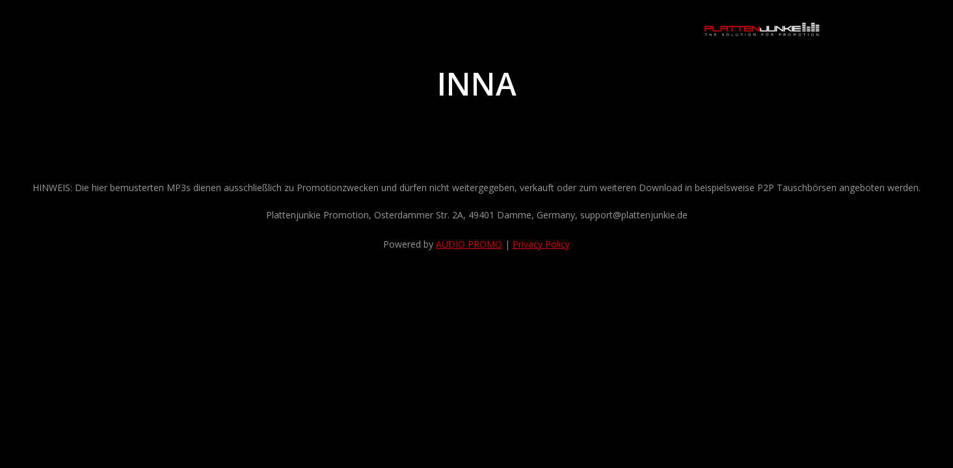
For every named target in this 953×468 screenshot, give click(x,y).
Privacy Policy (541, 244)
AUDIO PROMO (469, 244)
